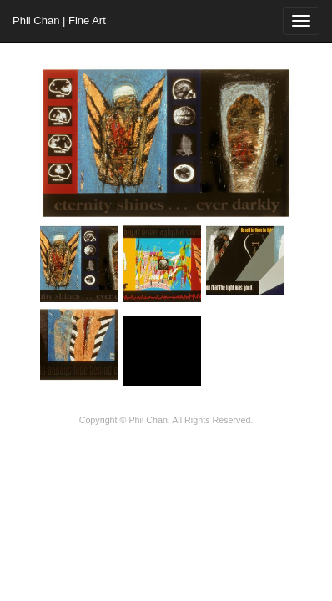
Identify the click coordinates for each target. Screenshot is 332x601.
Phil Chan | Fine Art (59, 20)
